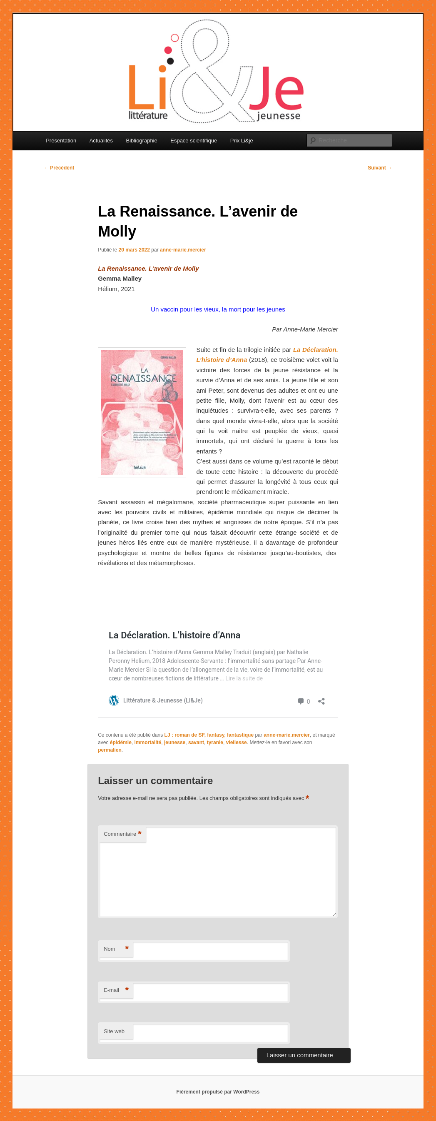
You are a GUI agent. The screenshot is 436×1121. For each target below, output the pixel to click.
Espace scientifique (193, 140)
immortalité (148, 742)
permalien (110, 750)
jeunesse (174, 742)
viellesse (236, 742)
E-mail (116, 990)
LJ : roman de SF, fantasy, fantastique (209, 735)
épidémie (121, 742)
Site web (114, 1031)
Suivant (380, 168)
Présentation (61, 140)
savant (196, 742)
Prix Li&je (241, 140)
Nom (116, 949)
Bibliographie (141, 140)
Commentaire (123, 834)
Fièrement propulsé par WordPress (218, 1092)
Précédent (59, 168)
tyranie (215, 742)
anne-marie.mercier (183, 250)
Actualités (101, 140)
